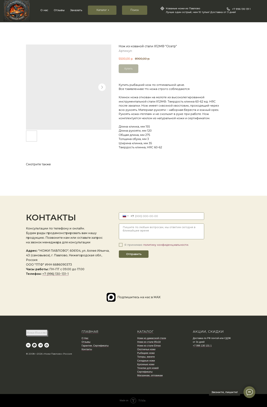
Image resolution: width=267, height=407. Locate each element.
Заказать (76, 10)
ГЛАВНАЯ (90, 331)
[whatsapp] (34, 345)
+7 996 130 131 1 (241, 8)
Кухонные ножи (145, 364)
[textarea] (161, 231)
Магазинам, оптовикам (150, 375)
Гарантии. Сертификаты (95, 345)
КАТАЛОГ (145, 331)
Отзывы (59, 10)
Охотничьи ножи (146, 349)
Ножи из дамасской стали (151, 338)
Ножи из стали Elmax (149, 345)
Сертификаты (145, 371)
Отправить (133, 254)
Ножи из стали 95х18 (149, 341)
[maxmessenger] (46, 345)
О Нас (85, 338)
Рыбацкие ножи (146, 353)
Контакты (87, 349)
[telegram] (40, 345)
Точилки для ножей (148, 368)
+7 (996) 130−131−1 (55, 274)
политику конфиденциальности (165, 244)
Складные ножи (146, 360)
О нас (44, 10)
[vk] (28, 345)
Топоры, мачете (146, 356)
